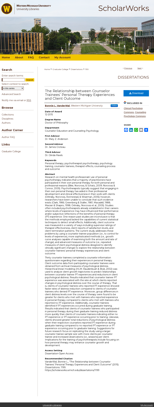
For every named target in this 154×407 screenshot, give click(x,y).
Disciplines (7, 118)
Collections (8, 114)
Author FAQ (8, 137)
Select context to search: (15, 84)
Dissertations (76, 69)
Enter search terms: (12, 75)
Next (140, 68)
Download (136, 93)
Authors (6, 122)
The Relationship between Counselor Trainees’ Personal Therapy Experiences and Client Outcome (80, 95)
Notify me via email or (16, 100)
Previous (128, 68)
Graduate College (60, 69)
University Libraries (52, 405)
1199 (87, 69)
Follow (114, 105)
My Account (147, 405)
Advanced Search (11, 94)
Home (47, 69)
